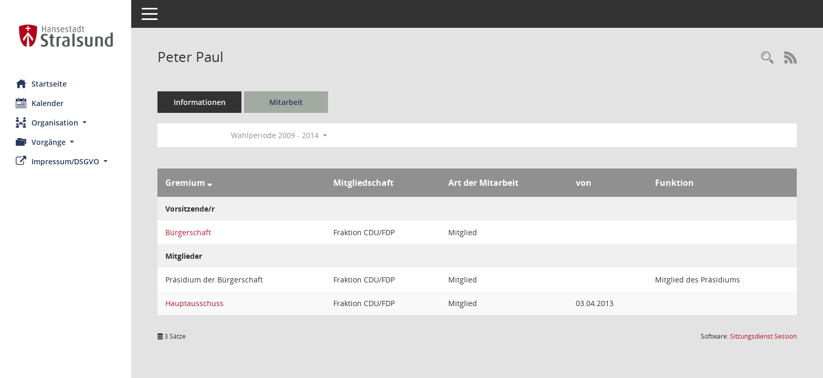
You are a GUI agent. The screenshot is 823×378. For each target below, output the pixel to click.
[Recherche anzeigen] (767, 58)
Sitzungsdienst (763, 336)
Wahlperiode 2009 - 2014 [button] (279, 135)
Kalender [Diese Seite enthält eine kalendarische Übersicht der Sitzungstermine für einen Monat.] (40, 103)
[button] (65, 122)
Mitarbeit (286, 102)
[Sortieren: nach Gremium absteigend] (209, 182)
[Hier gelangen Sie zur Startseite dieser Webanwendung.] (65, 35)
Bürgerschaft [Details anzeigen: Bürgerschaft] (188, 232)
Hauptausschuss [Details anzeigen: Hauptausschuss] (194, 303)
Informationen (200, 102)
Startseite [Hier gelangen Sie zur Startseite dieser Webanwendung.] (41, 83)
